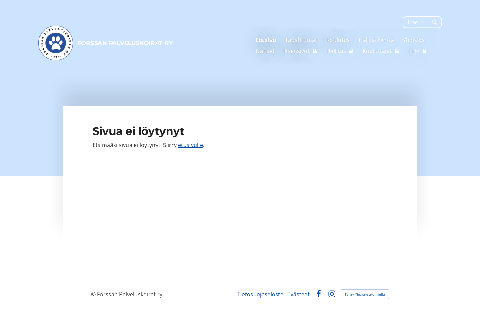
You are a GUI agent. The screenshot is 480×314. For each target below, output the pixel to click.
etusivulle (190, 145)
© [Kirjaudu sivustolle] (94, 294)
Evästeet (298, 294)
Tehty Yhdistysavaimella (365, 294)
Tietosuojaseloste (260, 294)
